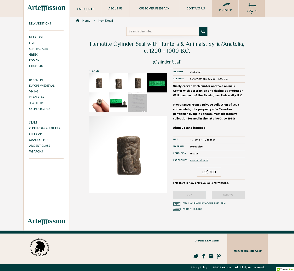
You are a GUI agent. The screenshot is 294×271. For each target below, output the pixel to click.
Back (95, 71)
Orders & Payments (207, 241)
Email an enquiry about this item (204, 203)
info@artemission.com (247, 251)
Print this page (192, 209)
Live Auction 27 (199, 160)
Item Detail (105, 20)
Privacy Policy (199, 267)
